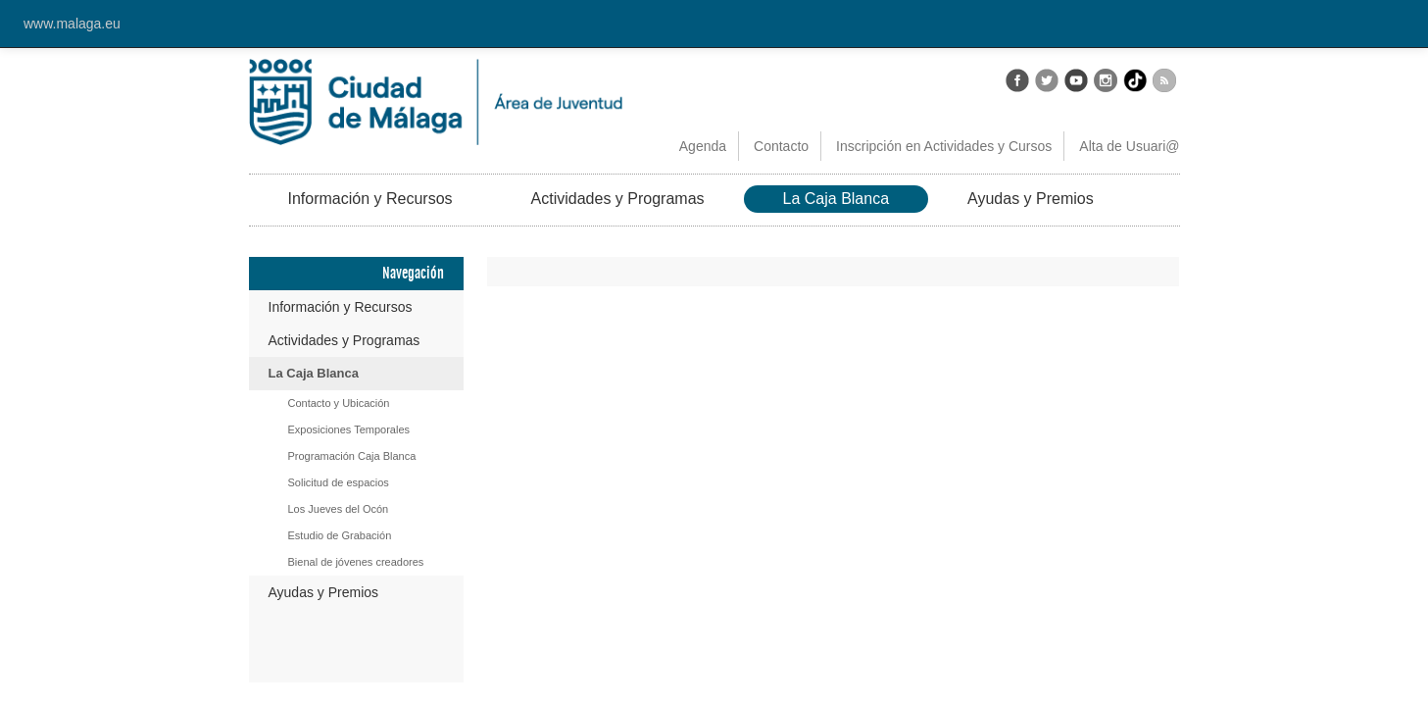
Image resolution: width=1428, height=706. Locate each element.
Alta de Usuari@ (1129, 146)
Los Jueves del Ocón (338, 509)
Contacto (781, 146)
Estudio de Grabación (340, 535)
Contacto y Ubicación (339, 403)
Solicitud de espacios (338, 482)
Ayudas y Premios (1030, 198)
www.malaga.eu (72, 23)
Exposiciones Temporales (349, 429)
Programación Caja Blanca (352, 456)
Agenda (702, 146)
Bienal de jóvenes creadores (356, 562)
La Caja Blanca (836, 198)
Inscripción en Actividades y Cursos (944, 146)
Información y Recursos (370, 198)
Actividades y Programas (618, 198)
